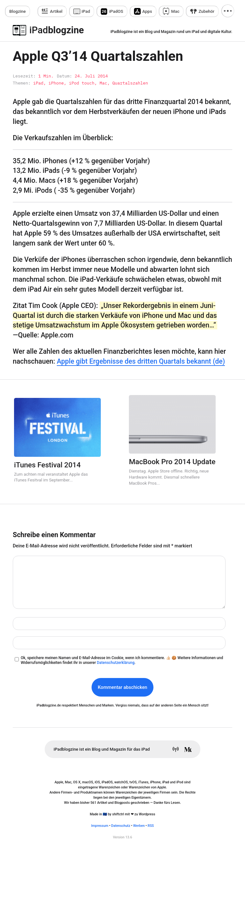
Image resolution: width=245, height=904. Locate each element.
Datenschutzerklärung (115, 662)
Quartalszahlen (130, 83)
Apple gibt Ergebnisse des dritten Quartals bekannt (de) (141, 361)
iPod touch (81, 83)
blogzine (56, 30)
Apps (147, 11)
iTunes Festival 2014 (47, 465)
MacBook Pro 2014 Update (172, 461)
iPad (86, 11)
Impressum (99, 826)
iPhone (56, 83)
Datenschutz (120, 826)
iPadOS (116, 11)
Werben (139, 826)
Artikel (56, 11)
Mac (175, 11)
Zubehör (206, 11)
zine (17, 11)
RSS (151, 826)
